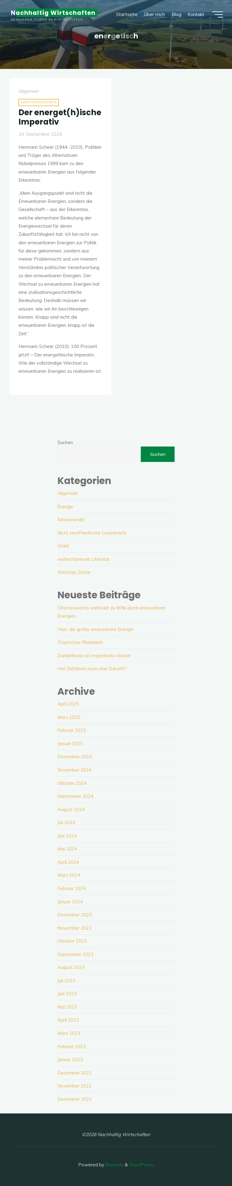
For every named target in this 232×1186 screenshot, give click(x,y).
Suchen (65, 442)
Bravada (114, 1165)
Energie (65, 506)
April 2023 (68, 1020)
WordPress (141, 1165)
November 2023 (74, 928)
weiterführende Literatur (83, 559)
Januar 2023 (70, 1059)
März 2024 (68, 875)
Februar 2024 (71, 888)
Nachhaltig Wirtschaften (53, 12)
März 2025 (68, 717)
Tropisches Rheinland (79, 642)
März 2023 (68, 1033)
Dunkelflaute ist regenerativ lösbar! (94, 655)
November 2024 (74, 770)
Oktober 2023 (72, 941)
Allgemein (28, 91)
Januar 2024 (70, 902)
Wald (63, 546)
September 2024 (75, 796)
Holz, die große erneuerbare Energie (95, 629)
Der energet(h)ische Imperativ (59, 117)
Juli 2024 (66, 822)
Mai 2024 (67, 849)
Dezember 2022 (74, 1073)
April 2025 (68, 704)
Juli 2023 (66, 980)
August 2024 (71, 809)
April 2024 (68, 862)
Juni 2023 (67, 993)
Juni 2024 (67, 836)
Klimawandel (70, 519)
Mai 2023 (67, 1007)
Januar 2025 (70, 743)
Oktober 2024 (72, 783)
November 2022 (74, 1086)
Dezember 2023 (74, 915)
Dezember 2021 (74, 1099)
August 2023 (71, 967)
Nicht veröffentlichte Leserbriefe (91, 533)
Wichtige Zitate (73, 572)
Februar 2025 (71, 730)
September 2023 (75, 954)
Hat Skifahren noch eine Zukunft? (92, 668)
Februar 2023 (71, 1046)
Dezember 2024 (74, 756)
